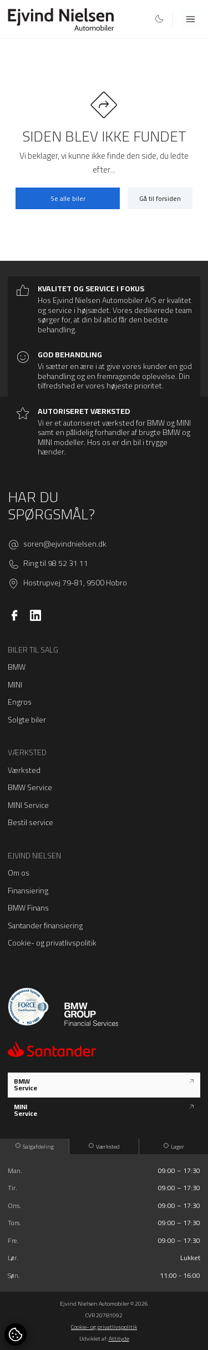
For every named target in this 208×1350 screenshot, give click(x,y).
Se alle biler (67, 198)
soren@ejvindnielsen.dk (64, 544)
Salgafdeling (34, 1146)
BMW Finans (28, 908)
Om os (18, 873)
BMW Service (30, 787)
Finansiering (28, 890)
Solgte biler (27, 719)
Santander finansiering (45, 925)
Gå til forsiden (160, 198)
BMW (17, 667)
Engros (20, 702)
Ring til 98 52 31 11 (55, 564)
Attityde (119, 1338)
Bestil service (30, 822)
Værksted (24, 770)
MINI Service (28, 805)
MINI (15, 684)
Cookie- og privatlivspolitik (52, 943)
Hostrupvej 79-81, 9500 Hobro (75, 583)
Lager (174, 1146)
